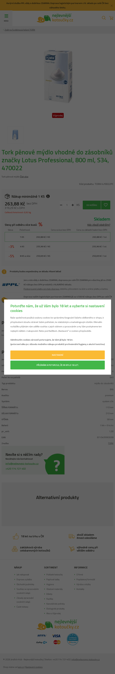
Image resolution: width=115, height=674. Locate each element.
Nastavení (57, 354)
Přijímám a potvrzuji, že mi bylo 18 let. (57, 365)
